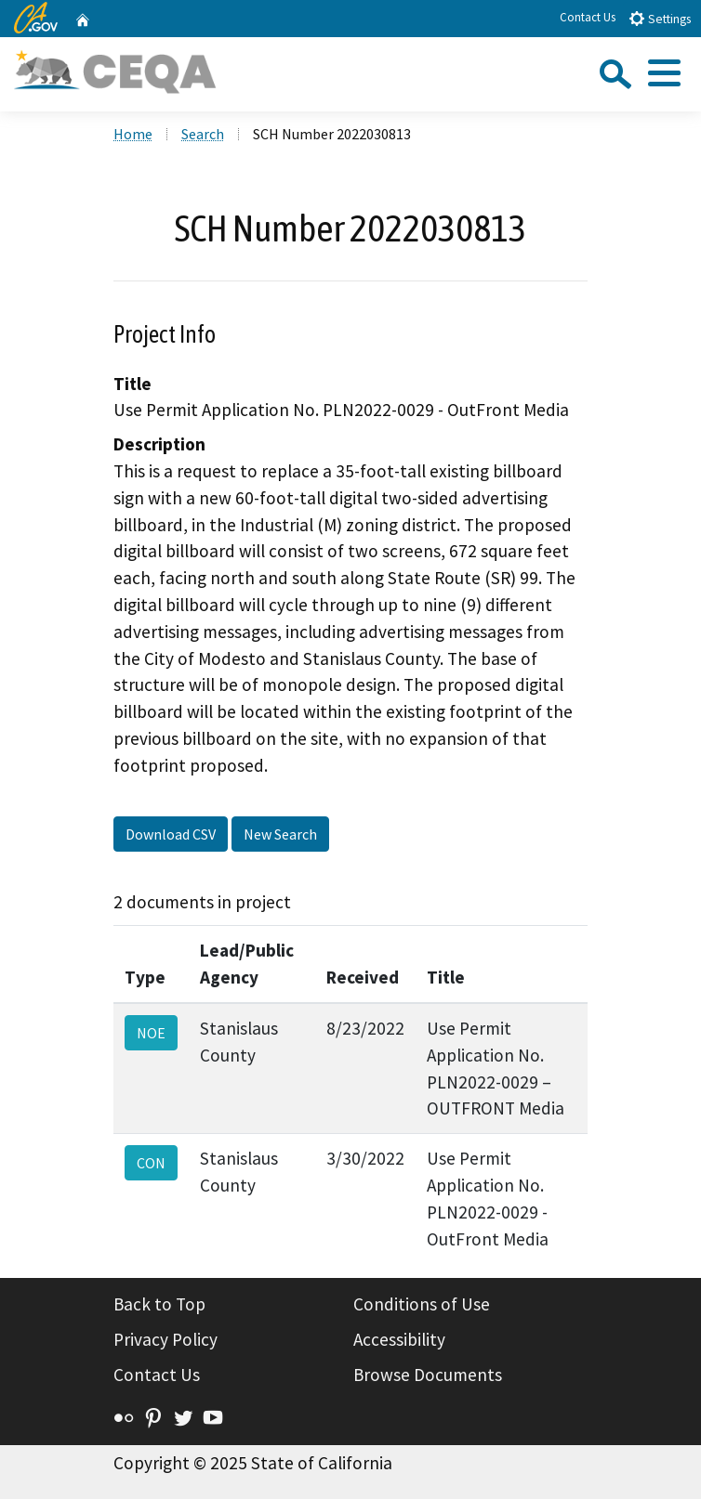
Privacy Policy (165, 1339)
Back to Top (159, 1304)
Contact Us (587, 17)
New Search (280, 834)
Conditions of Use (421, 1304)
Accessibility (399, 1339)
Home (132, 133)
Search (202, 133)
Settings (659, 18)
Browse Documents (427, 1374)
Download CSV (171, 834)
